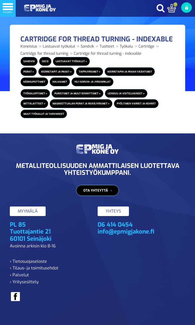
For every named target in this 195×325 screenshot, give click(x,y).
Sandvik (87, 46)
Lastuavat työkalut (59, 46)
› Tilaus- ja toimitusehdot (34, 268)
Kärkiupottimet (34, 81)
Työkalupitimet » (35, 93)
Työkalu (126, 46)
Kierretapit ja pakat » (56, 71)
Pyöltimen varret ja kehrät (136, 103)
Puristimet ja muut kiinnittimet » (77, 93)
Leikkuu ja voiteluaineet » (126, 93)
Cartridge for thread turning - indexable (107, 53)
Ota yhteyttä (95, 190)
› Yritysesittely (24, 282)
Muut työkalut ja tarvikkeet (43, 114)
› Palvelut (19, 275)
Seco (45, 61)
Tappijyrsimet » (89, 71)
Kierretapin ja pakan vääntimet (129, 71)
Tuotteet (106, 46)
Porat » (28, 71)
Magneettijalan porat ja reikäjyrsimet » (81, 103)
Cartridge (146, 46)
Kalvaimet (60, 81)
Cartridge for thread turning (44, 53)
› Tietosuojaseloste (28, 261)
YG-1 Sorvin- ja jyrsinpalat (92, 81)
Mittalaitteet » (34, 103)
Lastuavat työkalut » (71, 61)
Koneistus (28, 46)
